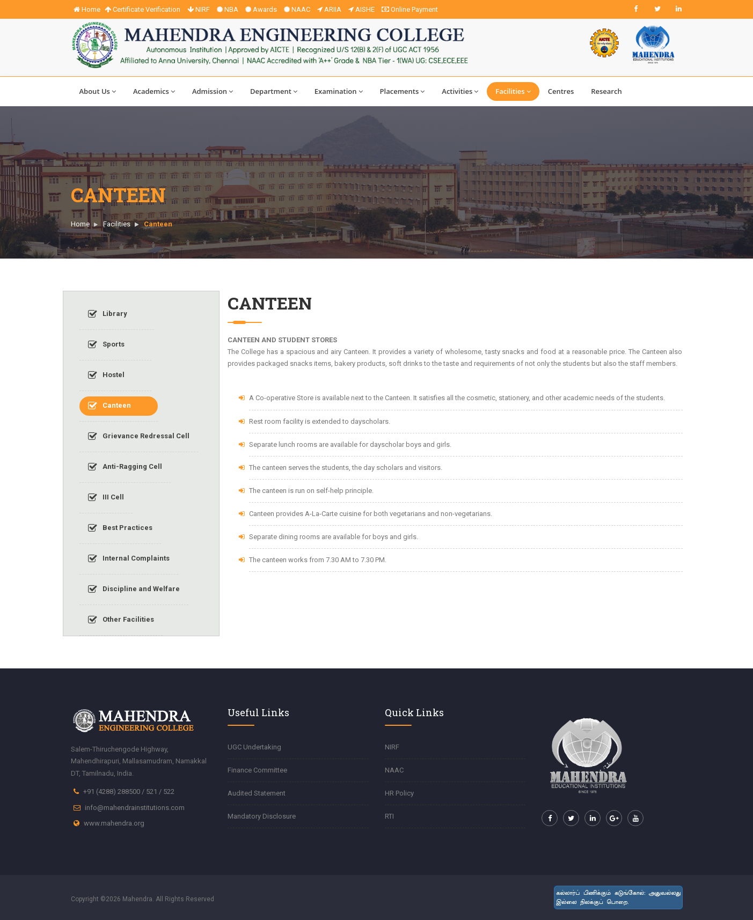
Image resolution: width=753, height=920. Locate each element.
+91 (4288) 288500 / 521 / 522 (128, 791)
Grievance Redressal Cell (138, 436)
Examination (339, 91)
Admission (212, 91)
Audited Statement (257, 793)
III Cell (106, 497)
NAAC (297, 9)
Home (87, 9)
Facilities (512, 91)
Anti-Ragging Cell (125, 467)
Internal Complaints (129, 559)
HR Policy (399, 793)
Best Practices (120, 528)
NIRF (198, 9)
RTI (389, 816)
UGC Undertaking (254, 747)
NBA (227, 9)
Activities (460, 91)
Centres (561, 91)
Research (606, 91)
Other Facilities (121, 620)
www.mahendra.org (114, 823)
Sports (106, 345)
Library (107, 314)
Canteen (109, 406)
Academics (154, 91)
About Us (97, 91)
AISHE (361, 9)
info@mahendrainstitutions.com (135, 808)
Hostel (106, 375)
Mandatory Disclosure (262, 816)
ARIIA (329, 9)
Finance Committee (257, 770)
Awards (261, 9)
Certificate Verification (142, 9)
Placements (402, 91)
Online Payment (410, 9)
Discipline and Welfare (134, 589)
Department (273, 91)
